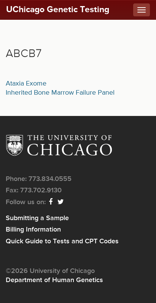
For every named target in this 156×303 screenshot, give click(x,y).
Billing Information (33, 229)
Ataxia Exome (26, 83)
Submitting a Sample (37, 218)
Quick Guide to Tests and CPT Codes (62, 241)
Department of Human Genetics (54, 280)
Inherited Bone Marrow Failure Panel (60, 92)
